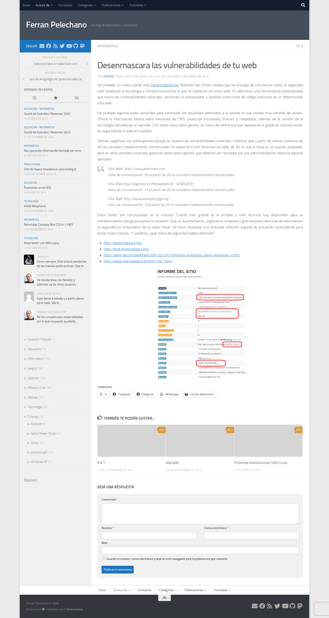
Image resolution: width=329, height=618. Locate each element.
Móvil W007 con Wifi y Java (41, 243)
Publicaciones (111, 5)
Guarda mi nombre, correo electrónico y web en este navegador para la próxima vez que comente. (167, 559)
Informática (107, 46)
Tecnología (31, 201)
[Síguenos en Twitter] (62, 45)
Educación (30, 108)
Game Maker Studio (44, 433)
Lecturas (33, 378)
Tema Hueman (74, 609)
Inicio (26, 5)
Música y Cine (36, 388)
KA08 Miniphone (35, 206)
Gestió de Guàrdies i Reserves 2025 (47, 114)
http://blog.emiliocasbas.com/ (127, 249)
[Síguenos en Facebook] (48, 45)
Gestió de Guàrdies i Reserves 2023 (47, 132)
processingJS (32, 164)
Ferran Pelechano (58, 25)
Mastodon (30, 480)
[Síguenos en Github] (75, 45)
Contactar (65, 5)
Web (104, 543)
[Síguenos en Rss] (55, 45)
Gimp (34, 443)
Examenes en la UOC (37, 188)
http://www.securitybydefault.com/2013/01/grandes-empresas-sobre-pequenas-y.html (174, 255)
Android (36, 424)
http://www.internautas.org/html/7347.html (139, 261)
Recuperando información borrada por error (53, 151)
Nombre (108, 528)
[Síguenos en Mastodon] (82, 45)
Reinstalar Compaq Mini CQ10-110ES (48, 225)
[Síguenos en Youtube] (68, 45)
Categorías (85, 5)
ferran (108, 76)
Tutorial (33, 417)
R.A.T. (101, 463)
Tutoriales (136, 5)
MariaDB (172, 463)
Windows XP (39, 462)
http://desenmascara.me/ (124, 243)
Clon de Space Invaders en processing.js (50, 169)
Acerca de (42, 5)
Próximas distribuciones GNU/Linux (260, 463)
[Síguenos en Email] (41, 45)
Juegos (32, 368)
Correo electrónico (216, 528)
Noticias (33, 397)
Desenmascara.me (165, 85)
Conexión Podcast (39, 339)
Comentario (110, 499)
